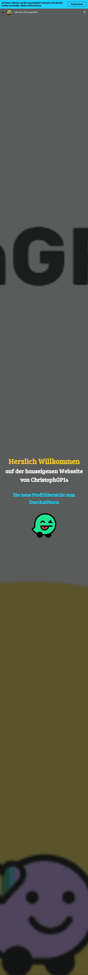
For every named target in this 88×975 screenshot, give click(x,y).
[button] (3, 12)
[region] (44, 4)
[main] (44, 481)
